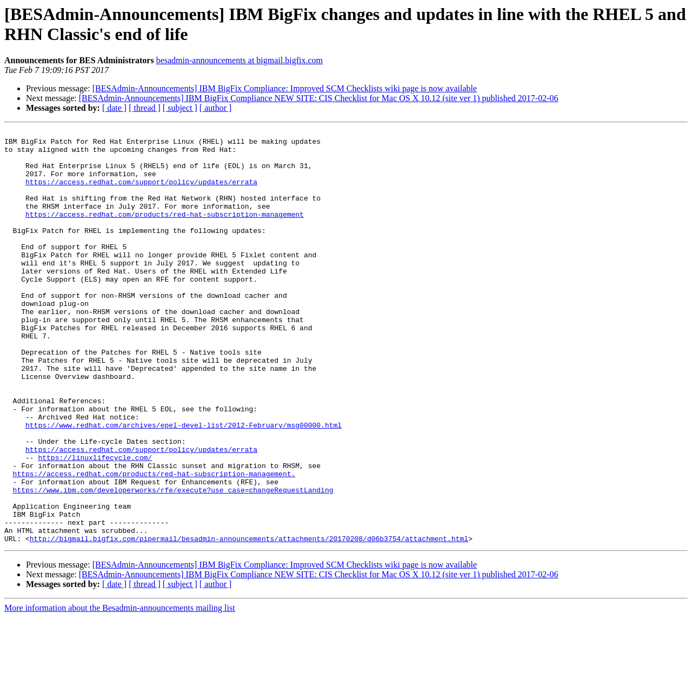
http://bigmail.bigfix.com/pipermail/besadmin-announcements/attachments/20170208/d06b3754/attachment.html (249, 621)
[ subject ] (180, 107)
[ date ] (114, 107)
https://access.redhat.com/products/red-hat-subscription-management (164, 232)
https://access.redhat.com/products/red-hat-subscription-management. (154, 543)
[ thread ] (145, 107)
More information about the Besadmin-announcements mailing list (119, 690)
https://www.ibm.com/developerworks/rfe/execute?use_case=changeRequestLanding (173, 563)
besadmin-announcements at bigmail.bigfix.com (239, 60)
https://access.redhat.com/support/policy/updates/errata (141, 193)
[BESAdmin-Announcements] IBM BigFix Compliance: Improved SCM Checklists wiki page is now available (284, 88)
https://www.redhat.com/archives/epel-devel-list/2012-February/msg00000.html (183, 485)
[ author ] (215, 107)
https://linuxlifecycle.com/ (95, 524)
